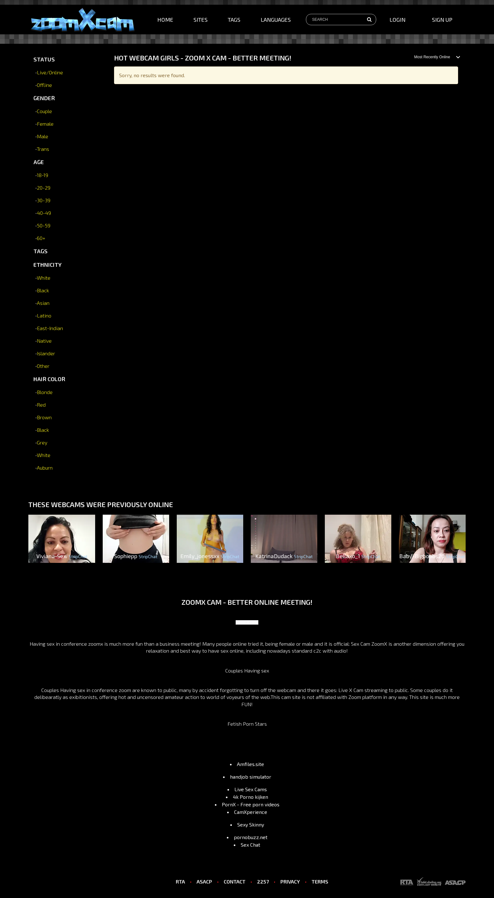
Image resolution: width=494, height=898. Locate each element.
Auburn (45, 468)
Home (165, 19)
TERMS (320, 881)
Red (41, 405)
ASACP (204, 881)
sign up (442, 19)
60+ (41, 238)
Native (44, 341)
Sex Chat (250, 845)
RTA (180, 881)
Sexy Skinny (250, 824)
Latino (44, 315)
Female (45, 124)
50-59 (43, 225)
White (43, 278)
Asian (43, 303)
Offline (44, 85)
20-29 (43, 188)
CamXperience (250, 812)
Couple (44, 111)
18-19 (42, 175)
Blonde (45, 392)
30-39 (43, 200)
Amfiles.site (250, 764)
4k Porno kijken (250, 797)
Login (397, 19)
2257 (263, 881)
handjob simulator (250, 777)
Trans (43, 149)
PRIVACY (290, 881)
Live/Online (50, 72)
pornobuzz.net (250, 837)
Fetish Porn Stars (247, 724)
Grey (42, 442)
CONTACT (234, 881)
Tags (234, 19)
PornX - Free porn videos (250, 804)
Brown (44, 417)
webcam (286, 690)
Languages (276, 19)
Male (42, 136)
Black (43, 290)
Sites (200, 19)
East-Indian (50, 328)
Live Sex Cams (250, 789)
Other (43, 366)
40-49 (44, 213)
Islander (46, 353)
